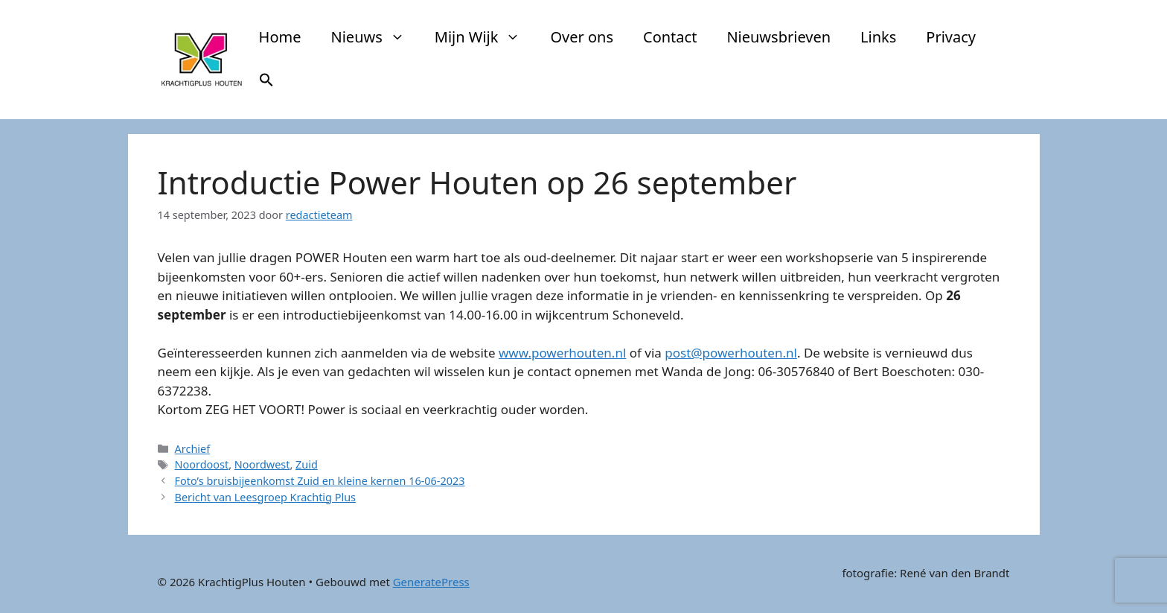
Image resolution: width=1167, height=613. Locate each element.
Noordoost (202, 464)
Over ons (581, 37)
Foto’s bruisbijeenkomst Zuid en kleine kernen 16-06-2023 (320, 481)
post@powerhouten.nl (731, 352)
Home (280, 37)
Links (878, 37)
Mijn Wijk (485, 37)
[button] (266, 82)
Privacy (951, 37)
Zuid (306, 464)
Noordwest (262, 464)
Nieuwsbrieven (778, 37)
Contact (670, 37)
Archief (193, 449)
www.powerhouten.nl (562, 352)
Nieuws (375, 37)
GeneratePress (431, 581)
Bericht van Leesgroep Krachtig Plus (265, 497)
